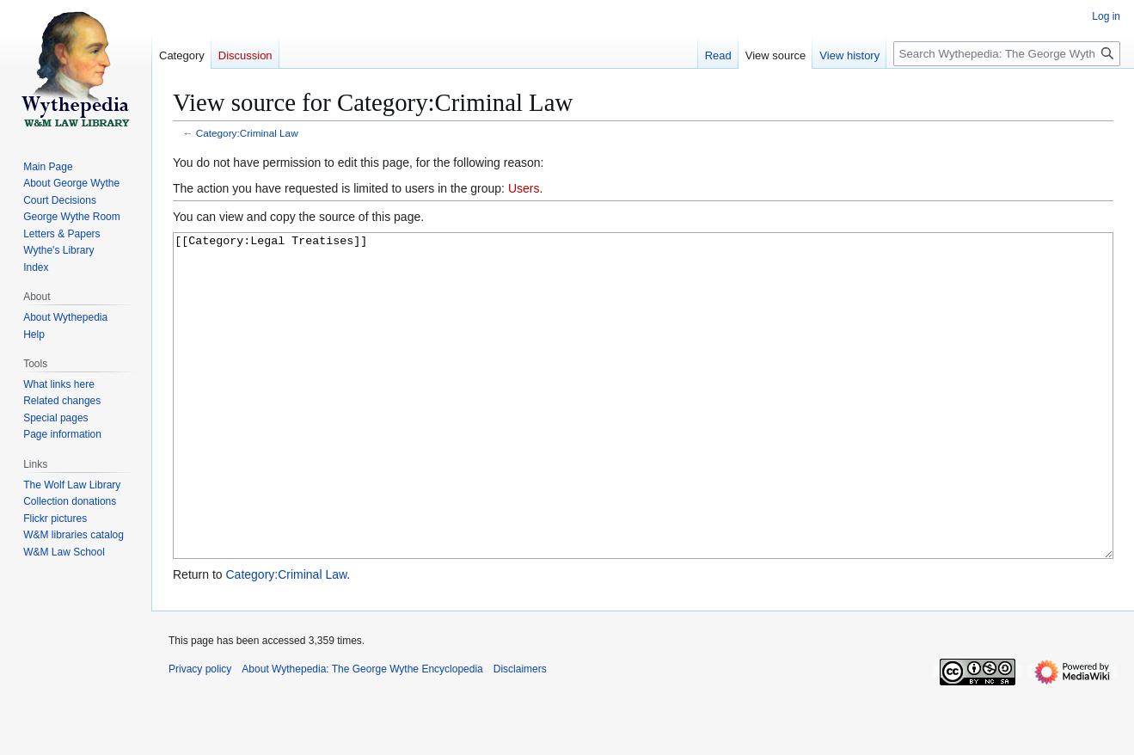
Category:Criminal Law (247, 132)
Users (524, 188)
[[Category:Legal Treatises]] (643, 427)
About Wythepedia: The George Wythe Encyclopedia (362, 733)
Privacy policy (200, 733)
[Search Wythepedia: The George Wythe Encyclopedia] (1006, 53)
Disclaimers (520, 733)
